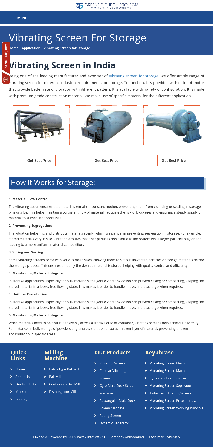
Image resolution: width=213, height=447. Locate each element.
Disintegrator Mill (62, 391)
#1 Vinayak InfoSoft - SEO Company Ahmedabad (106, 437)
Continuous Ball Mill (64, 384)
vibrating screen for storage (134, 75)
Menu (19, 18)
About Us (22, 376)
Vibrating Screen (112, 363)
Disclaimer (155, 437)
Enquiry (21, 399)
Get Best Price (39, 160)
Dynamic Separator (114, 423)
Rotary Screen (110, 415)
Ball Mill (55, 376)
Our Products (25, 384)
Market (20, 391)
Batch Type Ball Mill (64, 369)
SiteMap (173, 437)
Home (20, 369)
